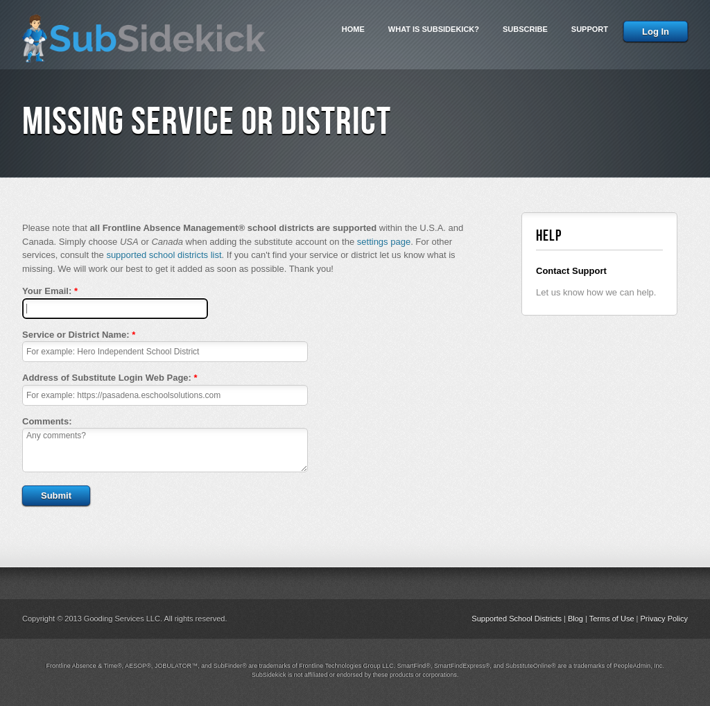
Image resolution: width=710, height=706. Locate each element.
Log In (655, 31)
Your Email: (50, 291)
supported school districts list (163, 255)
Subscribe (525, 29)
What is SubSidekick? (433, 29)
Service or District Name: (78, 334)
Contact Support (571, 271)
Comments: (47, 421)
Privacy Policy (664, 618)
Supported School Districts (516, 618)
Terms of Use (611, 618)
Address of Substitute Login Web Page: (110, 377)
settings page (383, 241)
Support (589, 29)
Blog (575, 618)
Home (353, 29)
